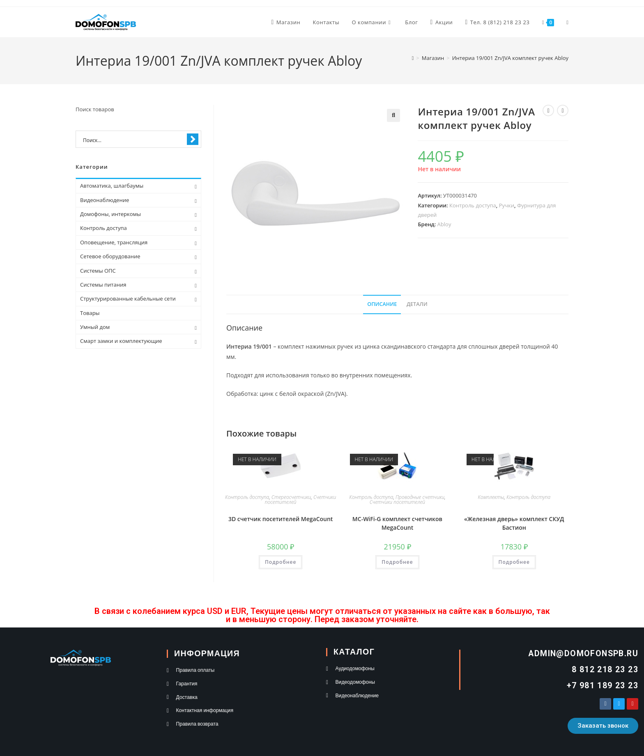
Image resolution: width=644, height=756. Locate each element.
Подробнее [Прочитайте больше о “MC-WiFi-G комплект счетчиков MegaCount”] (397, 561)
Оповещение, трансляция (113, 242)
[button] (393, 115)
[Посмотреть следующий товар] (562, 110)
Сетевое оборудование (110, 256)
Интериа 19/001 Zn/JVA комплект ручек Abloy (510, 58)
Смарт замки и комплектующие (121, 341)
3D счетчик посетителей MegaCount (280, 519)
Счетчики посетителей (397, 502)
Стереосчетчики (291, 497)
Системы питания (103, 284)
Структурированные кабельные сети (128, 298)
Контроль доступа (472, 205)
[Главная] (413, 58)
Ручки (506, 205)
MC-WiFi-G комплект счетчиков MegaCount (397, 523)
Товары (90, 313)
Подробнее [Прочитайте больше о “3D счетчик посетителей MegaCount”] (280, 561)
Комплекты (491, 497)
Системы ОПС (98, 270)
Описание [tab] (382, 304)
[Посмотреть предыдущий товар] (548, 110)
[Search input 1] (133, 139)
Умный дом (95, 327)
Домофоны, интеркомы (110, 214)
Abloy (444, 224)
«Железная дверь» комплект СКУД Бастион (514, 523)
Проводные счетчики (420, 497)
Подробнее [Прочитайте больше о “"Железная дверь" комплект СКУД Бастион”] (514, 561)
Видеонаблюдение (104, 200)
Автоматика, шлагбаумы (111, 185)
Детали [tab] (417, 304)
